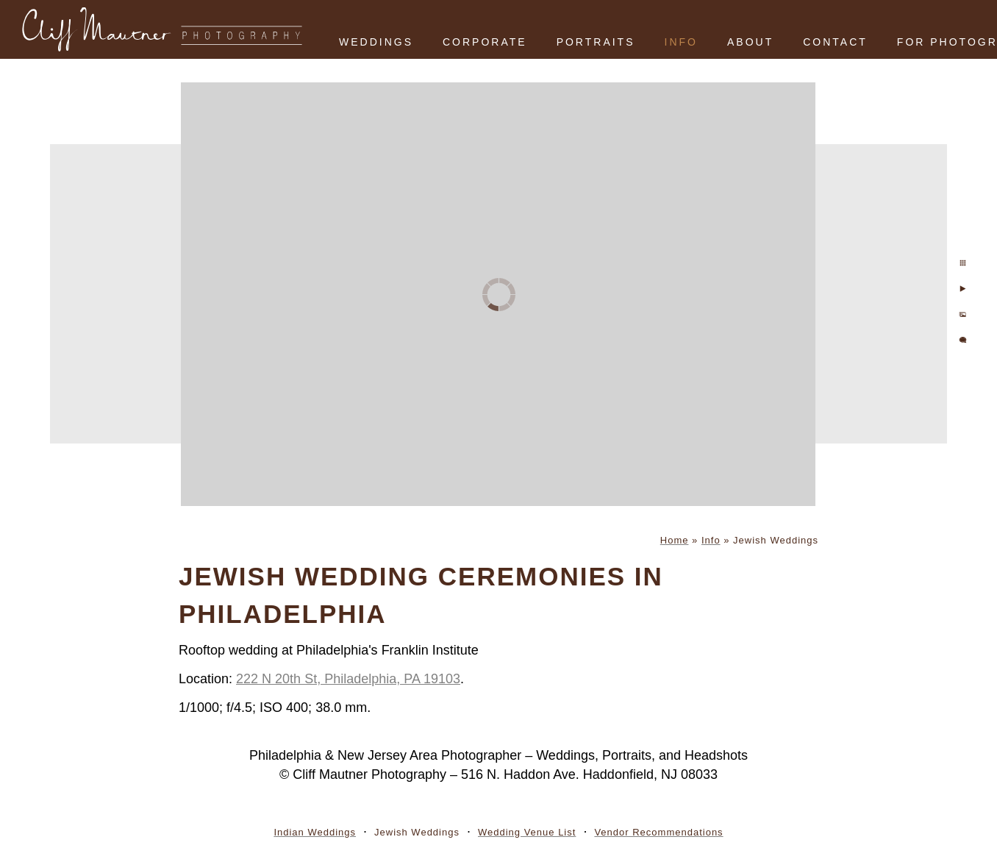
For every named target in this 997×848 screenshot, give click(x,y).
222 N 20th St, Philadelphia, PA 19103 (348, 678)
